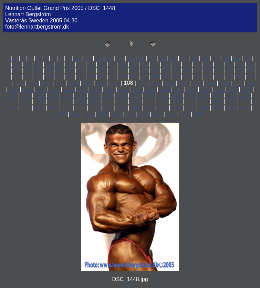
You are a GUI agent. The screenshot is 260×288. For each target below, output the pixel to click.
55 (49, 70)
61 (113, 70)
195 (130, 114)
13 (109, 58)
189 (245, 108)
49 (240, 64)
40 (145, 64)
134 (232, 89)
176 (67, 108)
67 (176, 70)
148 (176, 95)
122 (68, 89)
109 (142, 83)
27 (6, 64)
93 (198, 77)
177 (80, 108)
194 (116, 114)
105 (87, 83)
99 (7, 83)
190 (61, 114)
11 (88, 58)
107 (114, 83)
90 (166, 77)
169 (217, 101)
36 (102, 64)
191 (75, 114)
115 (224, 83)
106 (101, 83)
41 (155, 64)
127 (137, 89)
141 (80, 95)
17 (152, 58)
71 (219, 70)
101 (32, 83)
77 (27, 77)
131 (191, 89)
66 (166, 70)
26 (248, 58)
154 (12, 101)
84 (102, 77)
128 (150, 89)
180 (121, 108)
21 (194, 58)
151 (217, 95)
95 (219, 77)
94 (208, 77)
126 (123, 89)
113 (196, 83)
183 (162, 108)
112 (183, 83)
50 (251, 64)
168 (203, 101)
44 (187, 64)
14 (120, 58)
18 (162, 58)
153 (245, 95)
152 (231, 95)
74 (251, 70)
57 (70, 70)
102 (46, 83)
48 (229, 64)
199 (184, 114)
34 (81, 64)
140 (67, 95)
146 (149, 95)
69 (198, 70)
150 (203, 95)
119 (27, 89)
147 (162, 95)
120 (41, 89)
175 (53, 108)
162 (121, 101)
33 (70, 64)
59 (91, 70)
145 (135, 95)
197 (157, 114)
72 (229, 70)
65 (155, 70)
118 (13, 89)
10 (77, 58)
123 (82, 89)
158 (67, 101)
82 (81, 77)
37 (113, 64)
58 (81, 70)
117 (251, 83)
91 (176, 77)
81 (70, 77)
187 (217, 108)
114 (210, 83)
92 (187, 77)
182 (149, 108)
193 (102, 114)
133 (219, 89)
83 (91, 77)
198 (171, 114)
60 (102, 70)
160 (94, 101)
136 (12, 95)
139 (53, 95)
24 (226, 58)
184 (176, 108)
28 (17, 64)
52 (17, 70)
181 (135, 108)
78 (38, 77)
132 (205, 89)
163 (135, 101)
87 (134, 77)
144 (121, 95)
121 (55, 89)
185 (190, 108)
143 (108, 95)
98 (251, 77)
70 (208, 70)
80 (59, 77)
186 (203, 108)
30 (38, 64)
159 (80, 101)
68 (187, 70)
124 (96, 89)
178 (94, 108)
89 (155, 77)
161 (108, 101)
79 (49, 77)
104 (74, 83)
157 (53, 101)
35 (91, 64)
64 (145, 70)
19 (173, 58)
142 (94, 95)
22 (205, 58)
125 (109, 89)
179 (108, 108)
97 (240, 77)
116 (238, 83)
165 (162, 101)
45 (198, 64)
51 (6, 70)
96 (229, 77)
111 (169, 83)
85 (113, 77)
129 (164, 89)
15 (131, 58)
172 (12, 108)
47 (219, 64)
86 (123, 77)
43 (176, 64)
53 (27, 70)
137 (26, 95)
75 (6, 77)
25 (237, 58)
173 (26, 108)
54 (38, 70)
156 (39, 101)
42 (166, 64)
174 (39, 108)
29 (27, 64)
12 (99, 58)
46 (208, 64)
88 (145, 77)
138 (39, 95)
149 (190, 95)
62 (123, 70)
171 (245, 101)
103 (60, 83)
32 (59, 64)
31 (49, 64)
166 (176, 101)
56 (59, 70)
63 (134, 70)
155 (26, 101)
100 (19, 83)
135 (246, 89)
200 (198, 114)
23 (215, 58)
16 (141, 58)
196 (143, 114)
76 (17, 77)
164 (149, 101)
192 (89, 114)
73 (240, 70)
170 (231, 101)
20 (184, 58)
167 (190, 101)
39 (134, 64)
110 (155, 83)
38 (123, 64)
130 (178, 89)
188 (231, 108)
